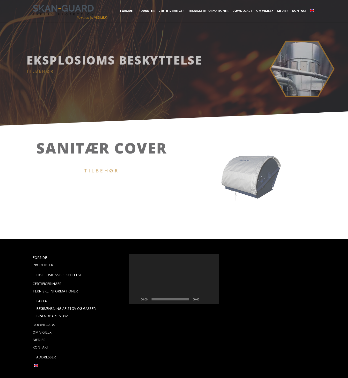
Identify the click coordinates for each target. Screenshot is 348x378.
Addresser (46, 357)
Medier (282, 11)
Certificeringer (171, 11)
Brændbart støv (52, 316)
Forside (126, 11)
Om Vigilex (264, 11)
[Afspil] (135, 299)
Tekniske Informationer (208, 11)
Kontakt (299, 11)
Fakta (41, 301)
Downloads (242, 11)
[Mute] (204, 299)
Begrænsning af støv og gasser (66, 308)
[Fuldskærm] (212, 299)
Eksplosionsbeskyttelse (59, 275)
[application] (174, 279)
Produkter (146, 11)
